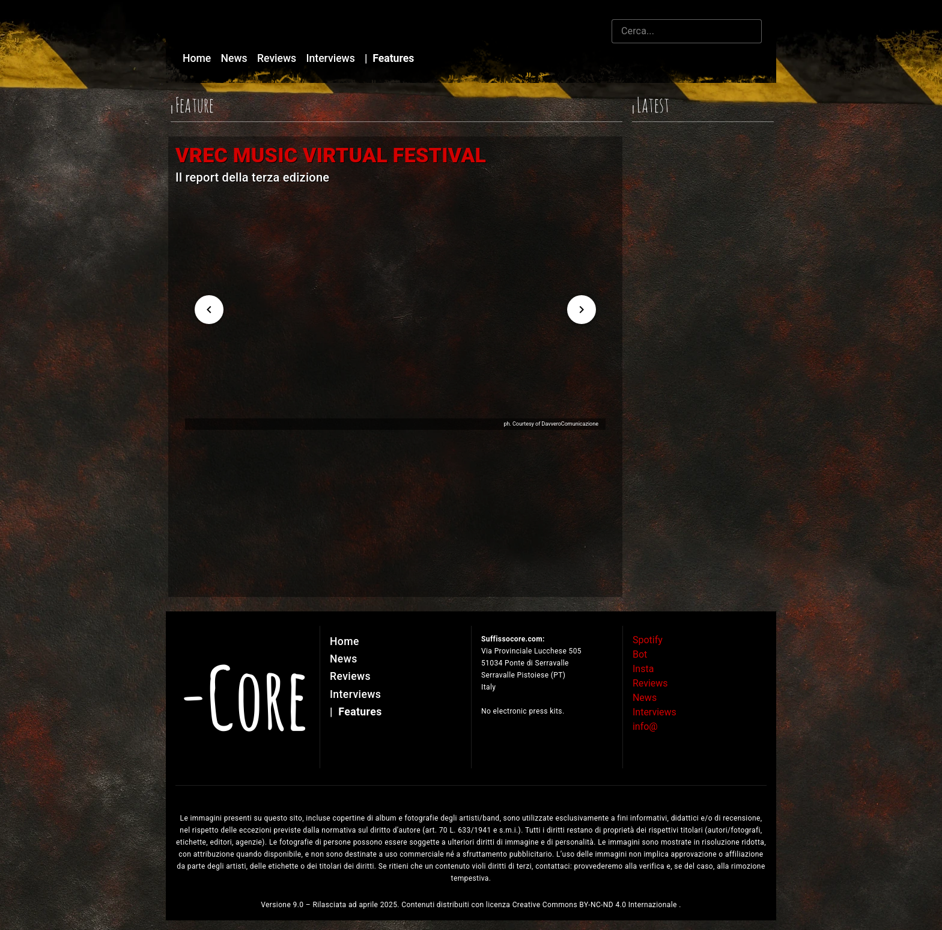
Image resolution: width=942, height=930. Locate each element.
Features (389, 58)
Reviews (278, 58)
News (235, 58)
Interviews (332, 58)
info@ (645, 726)
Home (198, 58)
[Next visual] (581, 309)
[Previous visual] (209, 309)
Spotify (648, 640)
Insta (643, 669)
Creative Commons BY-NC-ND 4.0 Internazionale (595, 905)
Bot (640, 654)
